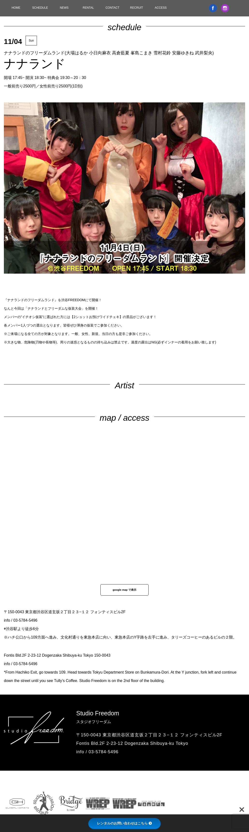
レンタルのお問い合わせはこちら (124, 823)
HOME (16, 7)
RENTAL (88, 7)
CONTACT (112, 7)
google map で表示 (124, 589)
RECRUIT (136, 7)
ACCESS (160, 7)
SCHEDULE (40, 7)
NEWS (64, 7)
